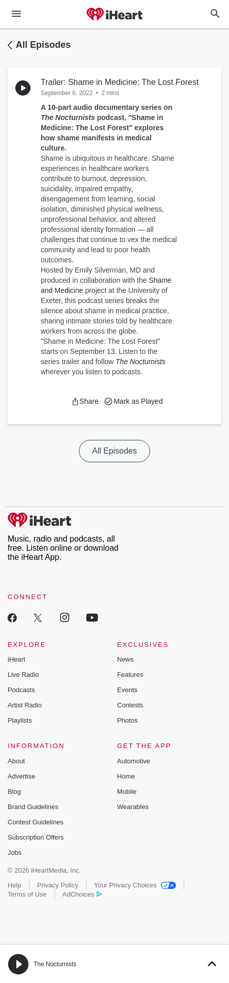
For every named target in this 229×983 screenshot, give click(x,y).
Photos (127, 720)
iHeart (16, 659)
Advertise (21, 776)
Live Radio (23, 674)
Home (126, 776)
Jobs (14, 852)
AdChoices (82, 894)
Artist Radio (25, 705)
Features (130, 674)
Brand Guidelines (33, 807)
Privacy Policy (57, 885)
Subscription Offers (36, 837)
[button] (84, 401)
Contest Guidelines (36, 822)
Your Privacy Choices (135, 885)
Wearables (133, 807)
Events (127, 690)
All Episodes (43, 45)
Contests (130, 705)
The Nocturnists (55, 964)
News (125, 659)
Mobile (126, 791)
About (16, 761)
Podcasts (21, 690)
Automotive (133, 761)
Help (14, 885)
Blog (14, 791)
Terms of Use (27, 894)
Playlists (20, 720)
